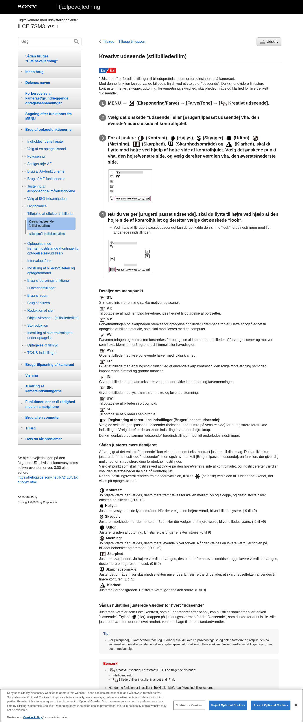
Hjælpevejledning (78, 7)
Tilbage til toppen (131, 41)
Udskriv (272, 41)
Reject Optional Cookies (228, 709)
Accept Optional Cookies (270, 709)
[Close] (296, 709)
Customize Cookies (189, 709)
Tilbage (108, 41)
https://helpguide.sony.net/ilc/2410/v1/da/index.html (48, 479)
